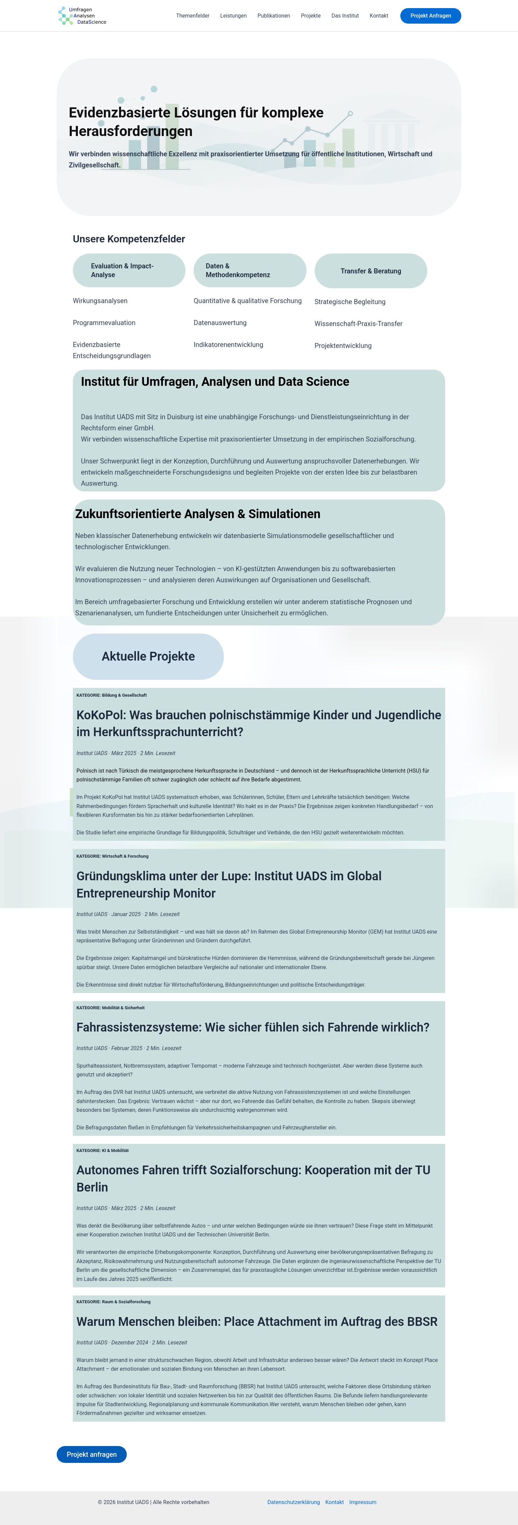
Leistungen (233, 15)
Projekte (311, 15)
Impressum (363, 1502)
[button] (430, 16)
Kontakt (379, 15)
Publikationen (274, 15)
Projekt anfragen (92, 1454)
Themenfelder (192, 15)
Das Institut (345, 15)
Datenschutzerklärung (293, 1502)
